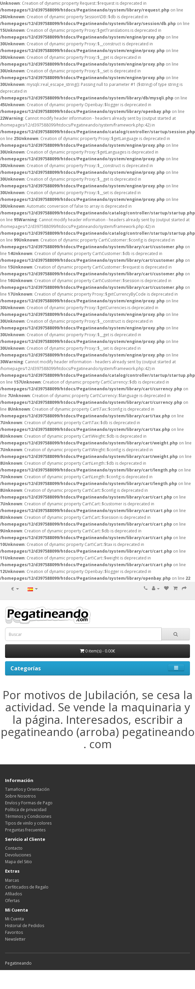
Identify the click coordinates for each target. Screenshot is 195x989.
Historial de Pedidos (24, 925)
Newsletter (15, 939)
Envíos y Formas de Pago (29, 803)
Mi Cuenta (14, 919)
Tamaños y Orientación (27, 789)
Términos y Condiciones (28, 816)
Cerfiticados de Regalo (26, 887)
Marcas (12, 880)
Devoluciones (18, 855)
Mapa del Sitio (18, 862)
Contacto (14, 848)
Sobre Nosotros (20, 796)
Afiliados (13, 894)
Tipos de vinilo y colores (28, 823)
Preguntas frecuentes (25, 830)
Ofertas (12, 900)
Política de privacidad (25, 809)
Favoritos (14, 932)
